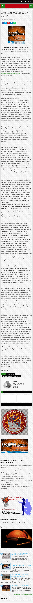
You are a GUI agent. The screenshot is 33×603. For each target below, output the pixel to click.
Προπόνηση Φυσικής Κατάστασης (20, 585)
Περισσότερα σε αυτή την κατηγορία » (23, 594)
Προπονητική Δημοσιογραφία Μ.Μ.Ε (11, 376)
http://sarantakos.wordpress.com (10, 73)
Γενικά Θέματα (10, 374)
